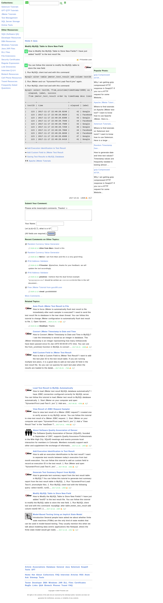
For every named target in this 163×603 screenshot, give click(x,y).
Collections (48, 577)
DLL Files (5, 52)
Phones (56, 588)
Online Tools (7, 25)
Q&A (41, 588)
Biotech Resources (10, 74)
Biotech (48, 588)
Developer (37, 585)
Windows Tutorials (9, 45)
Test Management (9, 18)
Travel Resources (9, 81)
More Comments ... (33, 298)
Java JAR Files (8, 49)
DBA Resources (8, 41)
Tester (28, 585)
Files (71, 585)
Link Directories (8, 67)
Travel (64, 588)
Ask (27, 580)
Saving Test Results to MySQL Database (45, 157)
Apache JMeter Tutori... (104, 102)
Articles (74, 577)
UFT (33, 572)
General (60, 569)
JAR (60, 585)
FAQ (57, 577)
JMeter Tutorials (8, 14)
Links (35, 588)
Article (28, 569)
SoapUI (84, 569)
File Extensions (8, 56)
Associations (39, 569)
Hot (33, 577)
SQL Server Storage (10, 21)
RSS (81, 577)
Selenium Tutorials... (103, 124)
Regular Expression (10, 63)
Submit (51, 236)
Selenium (75, 569)
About (39, 577)
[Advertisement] (12, 124)
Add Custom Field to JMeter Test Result (45, 152)
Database (50, 569)
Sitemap (34, 580)
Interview (65, 577)
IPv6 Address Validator (38, 263)
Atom (87, 577)
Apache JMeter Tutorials (40, 161)
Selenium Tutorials (9, 7)
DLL (65, 585)
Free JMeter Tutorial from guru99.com (45, 290)
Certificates (80, 585)
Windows (53, 585)
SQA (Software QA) (10, 34)
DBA (45, 585)
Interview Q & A (8, 70)
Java (35, 41)
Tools (27, 572)
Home (27, 41)
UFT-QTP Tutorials (9, 10)
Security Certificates (10, 60)
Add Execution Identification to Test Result (46, 148)
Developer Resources (11, 38)
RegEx (28, 588)
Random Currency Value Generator (44, 246)
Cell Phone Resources (11, 78)
